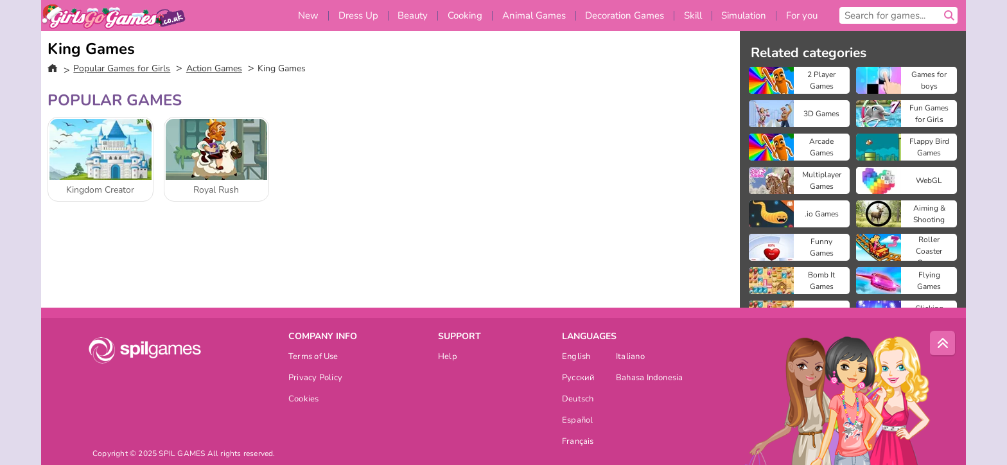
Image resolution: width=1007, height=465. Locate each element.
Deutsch (578, 400)
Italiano (630, 357)
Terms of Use (313, 357)
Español (577, 421)
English (576, 357)
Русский (578, 378)
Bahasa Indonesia (649, 378)
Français (578, 442)
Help (447, 357)
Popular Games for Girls (121, 68)
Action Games (214, 68)
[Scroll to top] (943, 343)
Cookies (303, 400)
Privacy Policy (315, 378)
